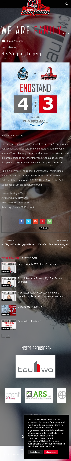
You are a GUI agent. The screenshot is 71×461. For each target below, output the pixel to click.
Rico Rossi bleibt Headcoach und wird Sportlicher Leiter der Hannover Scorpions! (41, 294)
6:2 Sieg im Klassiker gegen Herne (17, 244)
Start (3, 47)
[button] (67, 4)
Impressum (23, 449)
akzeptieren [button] (51, 452)
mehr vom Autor (29, 257)
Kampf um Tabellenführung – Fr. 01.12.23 (54, 246)
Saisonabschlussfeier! (29, 321)
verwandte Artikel (10, 257)
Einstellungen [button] (35, 452)
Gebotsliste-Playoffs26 (30, 307)
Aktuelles (5, 271)
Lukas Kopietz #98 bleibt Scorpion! (37, 264)
